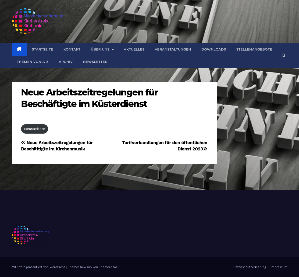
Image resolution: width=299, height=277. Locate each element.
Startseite (42, 49)
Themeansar (108, 267)
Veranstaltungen (173, 49)
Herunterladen (34, 129)
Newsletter (95, 62)
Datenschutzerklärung (249, 267)
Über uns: (101, 49)
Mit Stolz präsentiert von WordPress (39, 267)
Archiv (66, 62)
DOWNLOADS (213, 49)
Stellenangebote (254, 49)
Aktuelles (134, 49)
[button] (283, 55)
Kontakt (71, 49)
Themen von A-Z (33, 62)
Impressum (279, 267)
